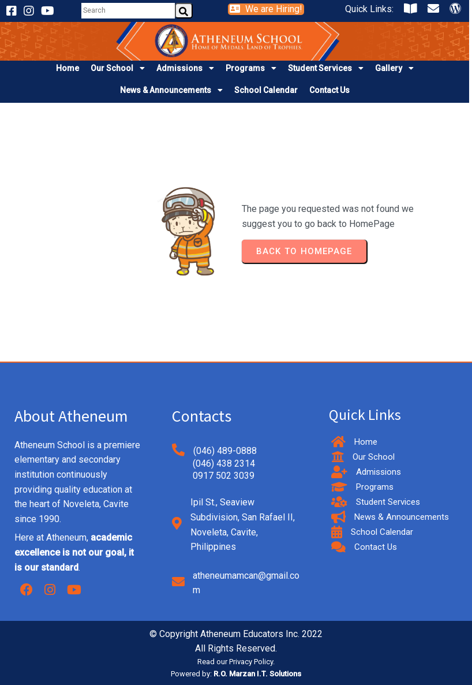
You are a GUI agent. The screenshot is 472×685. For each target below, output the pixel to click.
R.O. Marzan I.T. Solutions (257, 673)
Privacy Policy (251, 661)
